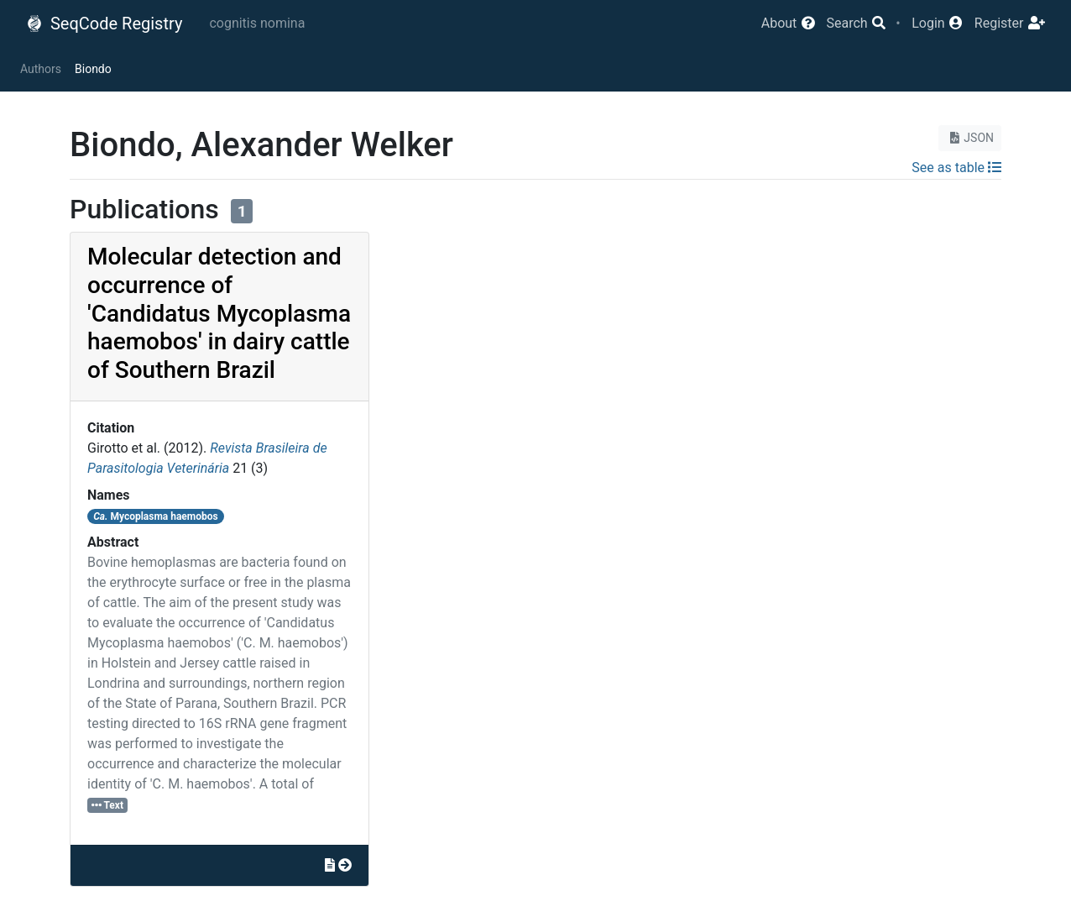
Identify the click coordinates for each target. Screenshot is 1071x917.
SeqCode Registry (104, 23)
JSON (970, 137)
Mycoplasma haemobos (155, 516)
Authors (40, 69)
